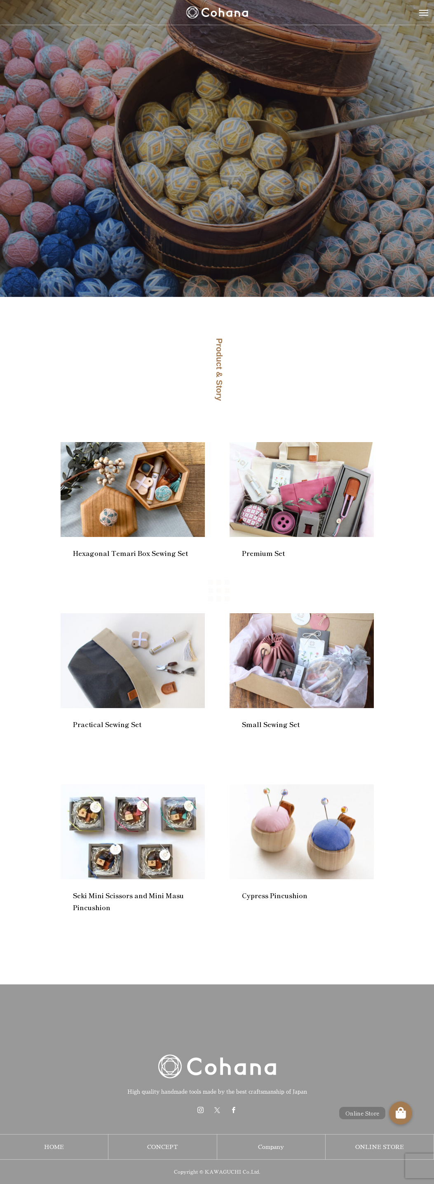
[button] (400, 1113)
